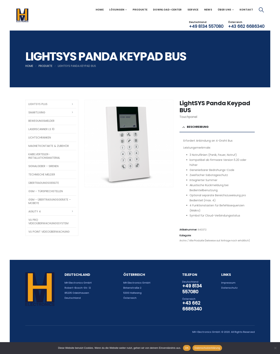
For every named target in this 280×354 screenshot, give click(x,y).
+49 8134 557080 (206, 26)
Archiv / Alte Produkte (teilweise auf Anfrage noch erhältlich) (214, 240)
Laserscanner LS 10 (41, 129)
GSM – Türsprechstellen (45, 191)
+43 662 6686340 (246, 26)
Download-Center (167, 9)
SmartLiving (36, 112)
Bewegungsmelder (41, 121)
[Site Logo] (22, 15)
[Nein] (275, 348)
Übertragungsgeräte (43, 183)
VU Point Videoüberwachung (49, 232)
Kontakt (246, 9)
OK (187, 347)
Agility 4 (34, 211)
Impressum (228, 282)
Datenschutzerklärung (207, 347)
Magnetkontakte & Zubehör (48, 146)
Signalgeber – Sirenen (43, 166)
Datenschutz (229, 287)
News (208, 9)
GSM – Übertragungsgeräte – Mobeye (49, 201)
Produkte (140, 9)
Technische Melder (41, 174)
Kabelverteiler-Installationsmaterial (44, 156)
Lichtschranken (39, 137)
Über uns (224, 9)
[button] (261, 9)
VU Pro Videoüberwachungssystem (48, 221)
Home (100, 9)
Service (193, 9)
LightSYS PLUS (37, 104)
